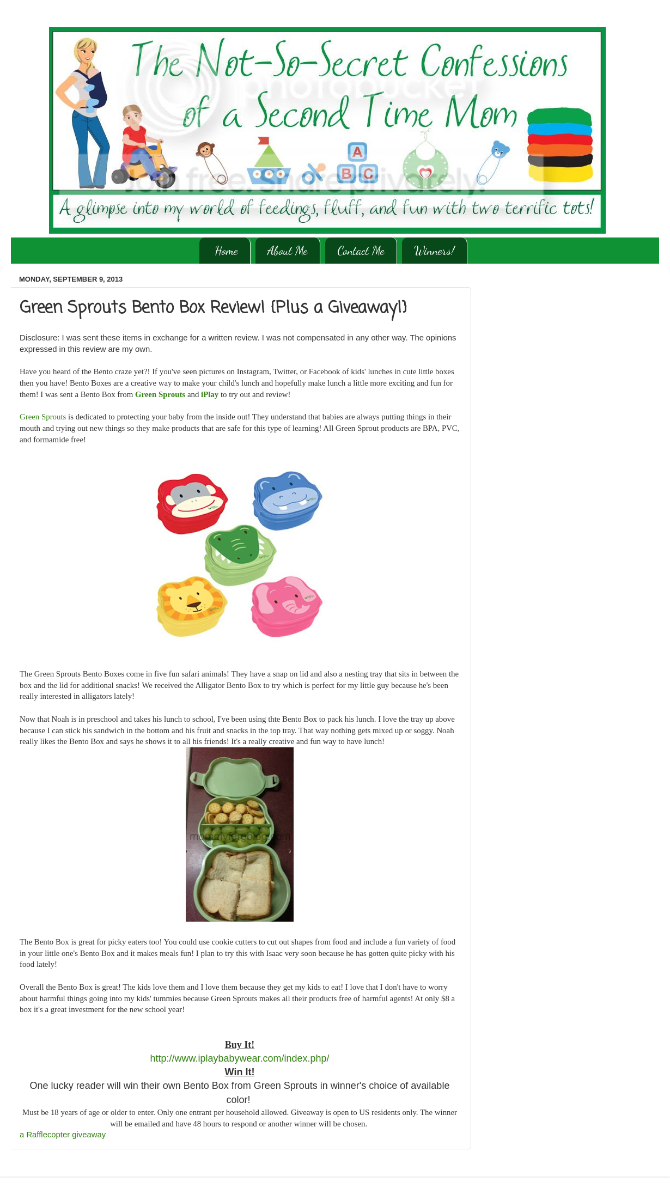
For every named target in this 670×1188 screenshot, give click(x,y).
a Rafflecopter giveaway (63, 1134)
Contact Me (361, 250)
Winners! (434, 250)
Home (226, 250)
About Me (287, 250)
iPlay (209, 394)
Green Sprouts (160, 394)
